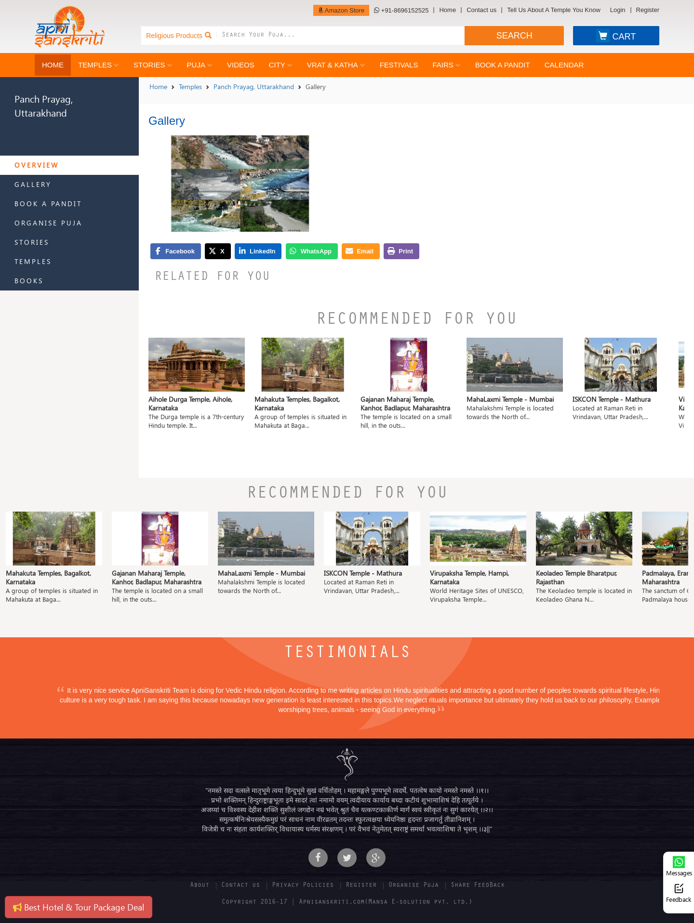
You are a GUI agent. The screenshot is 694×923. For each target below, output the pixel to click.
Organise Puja (48, 222)
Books (28, 280)
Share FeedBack (478, 886)
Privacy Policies (303, 886)
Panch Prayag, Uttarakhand (254, 86)
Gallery (33, 184)
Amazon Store (341, 10)
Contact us (481, 10)
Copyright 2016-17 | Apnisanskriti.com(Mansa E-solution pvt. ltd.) (347, 902)
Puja (200, 65)
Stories (153, 65)
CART (616, 35)
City (281, 65)
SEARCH (514, 35)
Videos (240, 65)
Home (447, 10)
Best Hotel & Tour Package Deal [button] (78, 907)
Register (647, 10)
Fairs (446, 65)
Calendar (564, 65)
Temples (98, 65)
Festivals (399, 65)
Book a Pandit (502, 65)
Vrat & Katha (336, 65)
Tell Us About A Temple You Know (553, 10)
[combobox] (343, 35)
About (199, 886)
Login (618, 10)
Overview (36, 165)
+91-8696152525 (401, 10)
